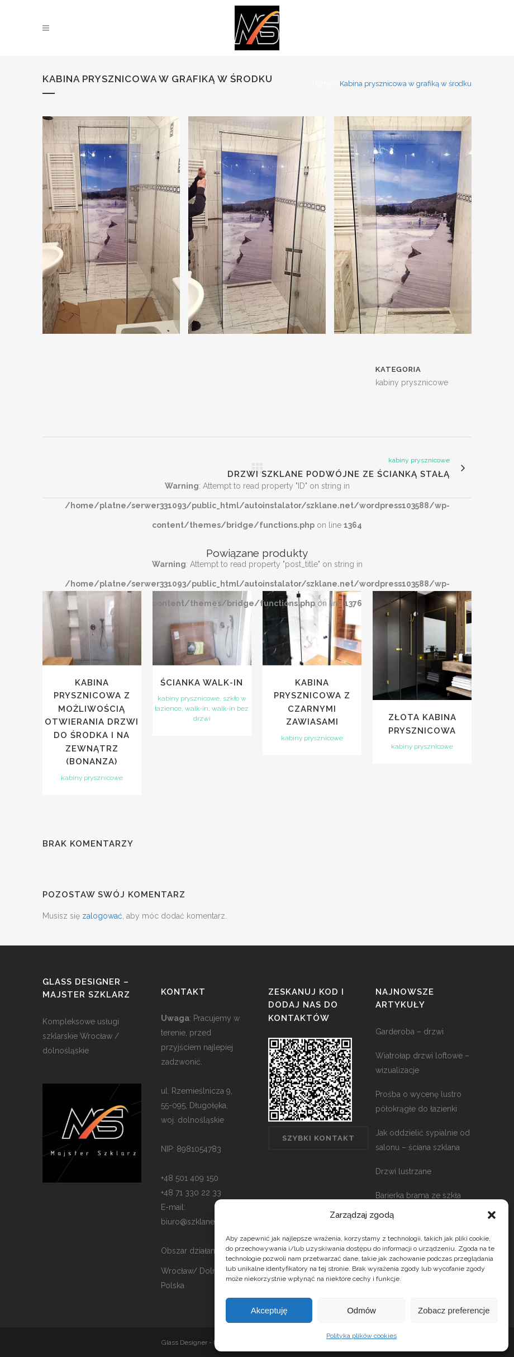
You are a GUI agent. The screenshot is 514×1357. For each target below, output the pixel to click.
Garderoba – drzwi (409, 1031)
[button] (491, 1215)
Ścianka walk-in (201, 683)
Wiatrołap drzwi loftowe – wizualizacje (422, 1063)
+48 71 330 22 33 (191, 1192)
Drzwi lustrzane (403, 1171)
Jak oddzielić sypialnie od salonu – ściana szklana (422, 1140)
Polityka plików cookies (361, 1336)
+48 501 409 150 (189, 1178)
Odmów (361, 1310)
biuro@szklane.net (194, 1221)
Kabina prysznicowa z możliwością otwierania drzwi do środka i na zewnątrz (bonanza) (92, 722)
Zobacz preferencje (453, 1310)
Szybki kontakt (318, 1138)
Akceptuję (269, 1310)
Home (322, 83)
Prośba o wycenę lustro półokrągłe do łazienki (418, 1101)
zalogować (102, 915)
